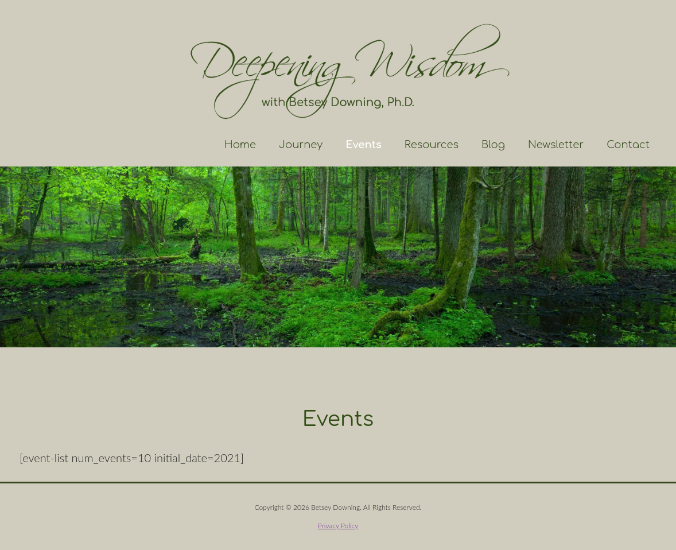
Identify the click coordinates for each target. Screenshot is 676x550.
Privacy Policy (338, 525)
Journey (301, 144)
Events (363, 144)
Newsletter (556, 144)
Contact (628, 144)
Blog (493, 144)
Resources (432, 144)
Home (240, 144)
